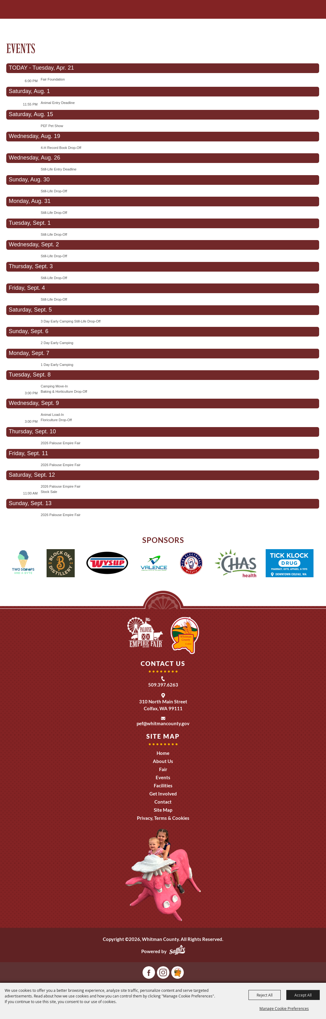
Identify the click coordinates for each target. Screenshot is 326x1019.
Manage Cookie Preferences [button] (284, 1008)
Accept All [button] (303, 994)
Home (163, 753)
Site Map (163, 810)
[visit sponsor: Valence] (154, 564)
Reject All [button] (265, 994)
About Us (163, 761)
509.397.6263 (163, 684)
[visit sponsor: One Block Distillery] (61, 564)
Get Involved (163, 793)
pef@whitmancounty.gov (163, 723)
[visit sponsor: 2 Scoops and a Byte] (23, 564)
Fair (163, 769)
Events (163, 777)
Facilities (163, 785)
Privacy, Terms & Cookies (163, 818)
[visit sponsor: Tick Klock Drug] (289, 564)
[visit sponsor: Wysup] (107, 564)
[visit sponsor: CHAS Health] (235, 564)
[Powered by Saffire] (177, 951)
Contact (163, 802)
